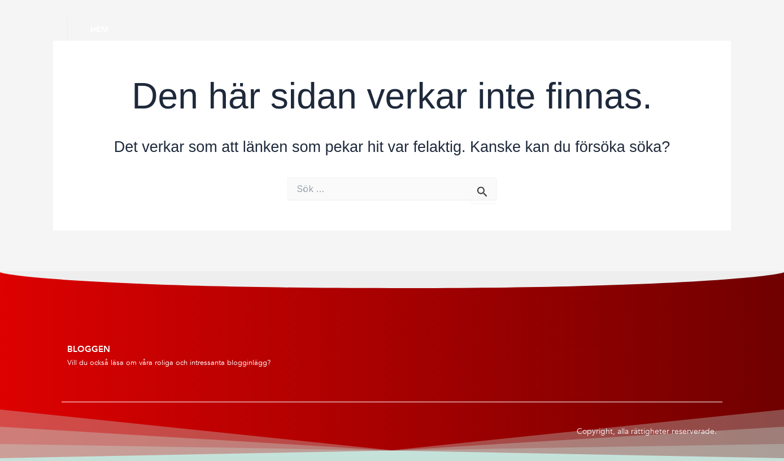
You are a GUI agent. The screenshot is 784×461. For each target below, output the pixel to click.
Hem (99, 29)
